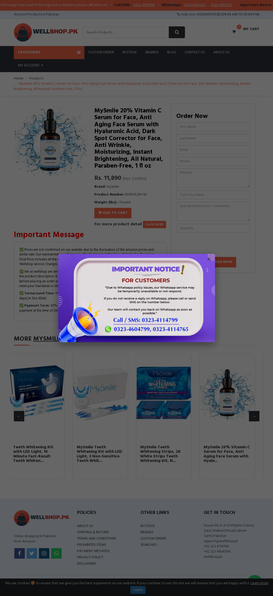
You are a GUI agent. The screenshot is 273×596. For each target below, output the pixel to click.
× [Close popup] (209, 260)
